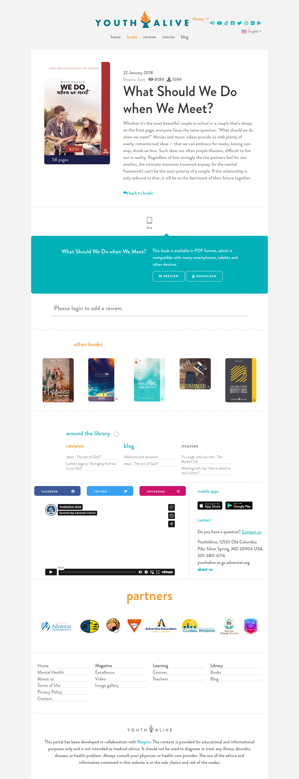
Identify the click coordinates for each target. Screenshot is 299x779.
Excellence (104, 672)
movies (168, 37)
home (116, 37)
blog (184, 37)
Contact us (251, 532)
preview (169, 276)
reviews (149, 37)
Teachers (160, 679)
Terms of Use (48, 685)
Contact (44, 698)
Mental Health (50, 672)
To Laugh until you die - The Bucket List (201, 459)
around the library (92, 433)
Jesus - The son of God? (83, 457)
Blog (214, 679)
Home (43, 665)
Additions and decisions (141, 457)
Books (215, 672)
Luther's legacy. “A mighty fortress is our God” (91, 466)
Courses (160, 672)
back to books (138, 193)
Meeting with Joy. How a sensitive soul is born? (206, 470)
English (250, 31)
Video (100, 679)
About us (45, 679)
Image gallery (107, 685)
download (204, 276)
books (132, 37)
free (149, 228)
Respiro (144, 742)
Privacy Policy (49, 692)
